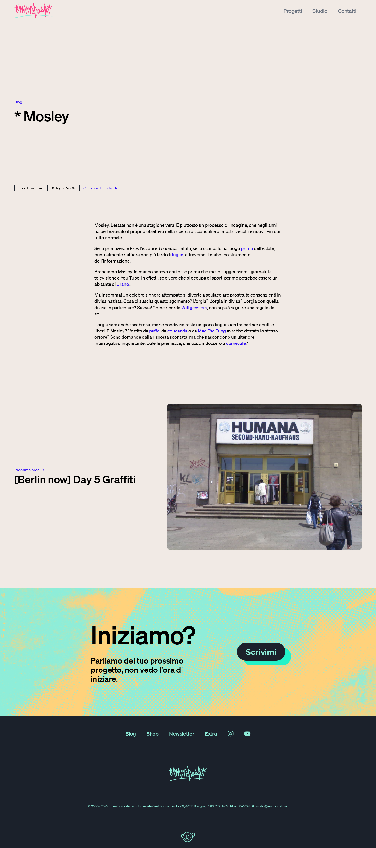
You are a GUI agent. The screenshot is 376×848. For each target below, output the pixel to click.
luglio (177, 254)
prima (247, 248)
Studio (320, 10)
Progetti (293, 10)
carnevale (236, 343)
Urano (123, 284)
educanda (177, 330)
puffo (154, 330)
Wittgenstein (194, 307)
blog (18, 101)
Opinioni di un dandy (100, 188)
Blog (130, 733)
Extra (211, 733)
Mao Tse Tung (212, 330)
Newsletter (181, 733)
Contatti (347, 10)
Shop (153, 733)
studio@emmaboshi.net (272, 806)
